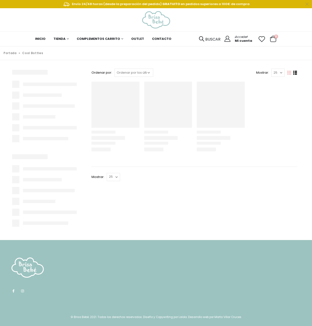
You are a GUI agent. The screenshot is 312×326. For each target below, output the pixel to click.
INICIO (40, 38)
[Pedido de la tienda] (133, 73)
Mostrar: (262, 72)
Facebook (13, 291)
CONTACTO (161, 38)
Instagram (22, 291)
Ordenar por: (101, 72)
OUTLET (137, 38)
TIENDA (59, 38)
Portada (10, 53)
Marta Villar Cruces (227, 317)
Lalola (183, 317)
